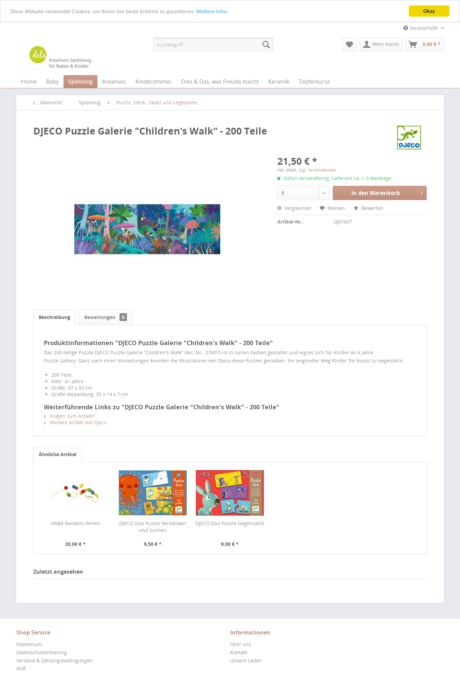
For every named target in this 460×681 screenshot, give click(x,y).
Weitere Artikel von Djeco (75, 422)
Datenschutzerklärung (41, 652)
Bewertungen (105, 317)
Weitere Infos (211, 11)
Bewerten (368, 208)
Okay (429, 11)
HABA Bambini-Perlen (75, 523)
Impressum (29, 644)
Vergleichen (294, 208)
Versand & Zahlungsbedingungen (54, 660)
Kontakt (238, 652)
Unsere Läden (246, 660)
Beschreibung (54, 317)
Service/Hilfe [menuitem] (421, 28)
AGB (21, 668)
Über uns (240, 644)
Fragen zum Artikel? (69, 416)
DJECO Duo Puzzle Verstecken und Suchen (152, 526)
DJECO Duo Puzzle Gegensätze (230, 523)
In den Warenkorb (387, 192)
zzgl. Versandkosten (317, 170)
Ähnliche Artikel (57, 454)
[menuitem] (213, 44)
